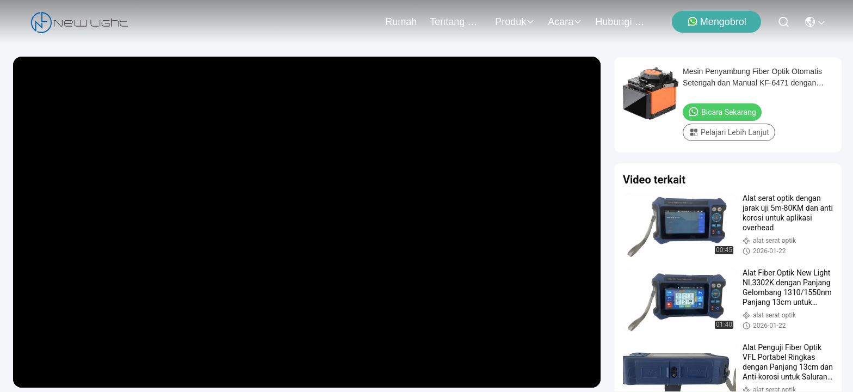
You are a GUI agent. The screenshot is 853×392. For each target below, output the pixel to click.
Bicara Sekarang (722, 111)
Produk (515, 21)
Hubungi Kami (621, 21)
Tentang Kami (456, 21)
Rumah (401, 21)
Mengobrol (716, 21)
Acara (565, 21)
